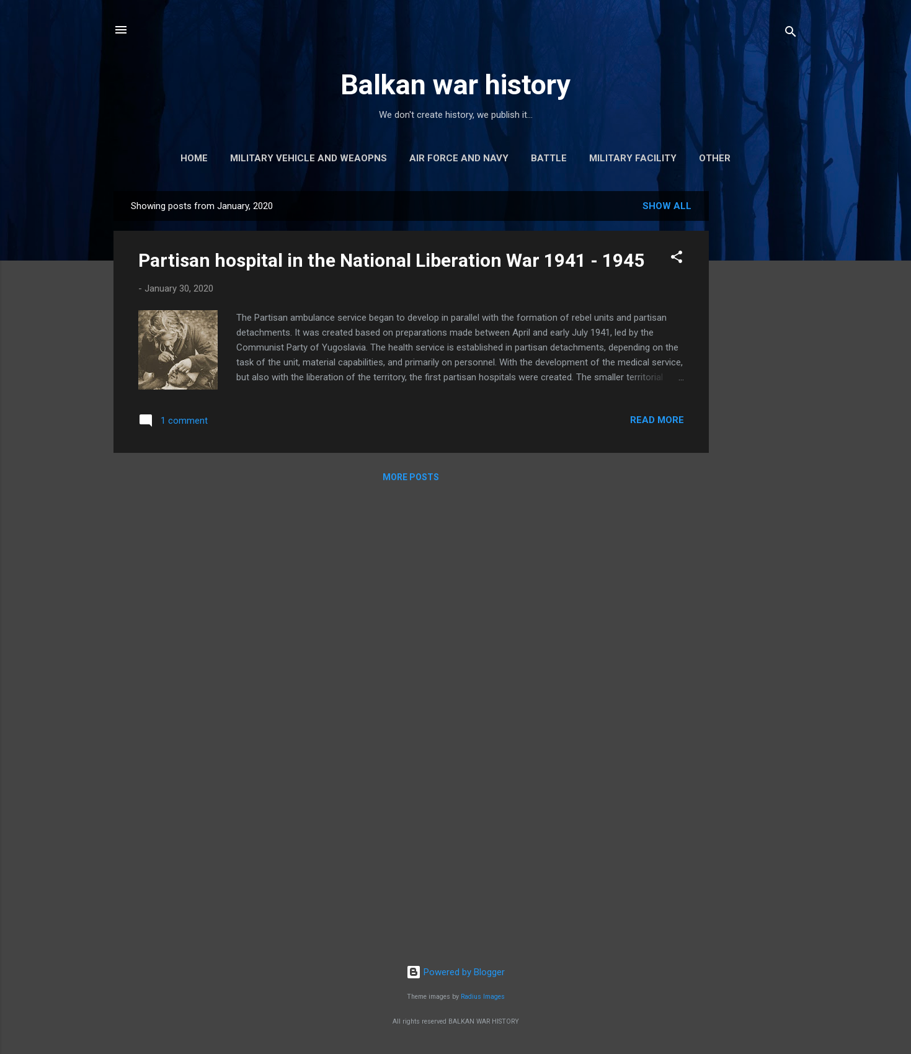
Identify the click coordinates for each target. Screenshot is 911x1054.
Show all (666, 206)
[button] (676, 259)
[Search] (790, 34)
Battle (549, 158)
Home (194, 158)
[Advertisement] (758, 377)
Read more (657, 420)
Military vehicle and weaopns (308, 158)
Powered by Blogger (455, 972)
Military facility (633, 158)
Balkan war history (455, 84)
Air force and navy (459, 158)
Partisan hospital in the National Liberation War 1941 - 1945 (391, 260)
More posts (411, 477)
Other (715, 158)
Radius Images (483, 997)
